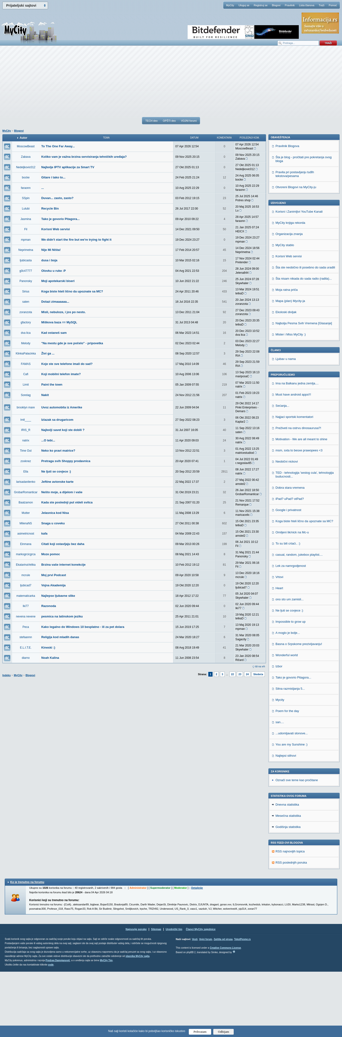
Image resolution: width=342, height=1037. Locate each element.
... (42, 188)
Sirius (25, 291)
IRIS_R (25, 430)
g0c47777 (25, 270)
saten (25, 301)
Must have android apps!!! (293, 460)
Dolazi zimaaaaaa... (55, 301)
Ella (25, 471)
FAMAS (26, 364)
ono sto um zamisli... (290, 664)
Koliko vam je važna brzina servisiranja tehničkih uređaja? (84, 156)
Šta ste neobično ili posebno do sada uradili (305, 333)
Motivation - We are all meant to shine (301, 504)
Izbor (279, 731)
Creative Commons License (225, 1013)
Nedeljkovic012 (25, 167)
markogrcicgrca (25, 554)
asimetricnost (25, 533)
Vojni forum (205, 1004)
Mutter (26, 513)
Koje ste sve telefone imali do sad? (67, 364)
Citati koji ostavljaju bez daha (62, 544)
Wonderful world (287, 720)
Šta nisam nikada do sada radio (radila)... (304, 344)
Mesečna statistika (288, 881)
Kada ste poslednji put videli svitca (67, 502)
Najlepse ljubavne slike (58, 595)
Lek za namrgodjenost (291, 631)
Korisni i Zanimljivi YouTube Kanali (299, 277)
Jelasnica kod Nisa (55, 513)
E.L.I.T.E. (26, 647)
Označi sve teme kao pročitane (297, 845)
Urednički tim (174, 994)
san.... (280, 787)
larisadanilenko (25, 481)
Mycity (280, 765)
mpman (25, 239)
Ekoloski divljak (286, 377)
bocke (25, 177)
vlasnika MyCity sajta (138, 1021)
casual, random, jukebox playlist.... (299, 620)
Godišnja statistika (288, 892)
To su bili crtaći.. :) (288, 609)
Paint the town (51, 384)
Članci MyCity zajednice (201, 994)
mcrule (25, 575)
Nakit (45, 395)
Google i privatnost (288, 575)
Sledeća (258, 674)
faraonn (26, 188)
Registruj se (260, 5)
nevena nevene (25, 616)
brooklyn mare (26, 407)
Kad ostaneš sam (54, 333)
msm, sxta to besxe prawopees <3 (299, 515)
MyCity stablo (285, 310)
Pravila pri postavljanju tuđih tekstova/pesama (295, 239)
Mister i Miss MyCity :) (291, 399)
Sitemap (156, 994)
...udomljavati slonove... (292, 798)
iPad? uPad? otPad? (290, 564)
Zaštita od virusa (223, 1004)
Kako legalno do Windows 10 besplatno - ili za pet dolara (82, 627)
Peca (26, 627)
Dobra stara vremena (290, 553)
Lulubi (25, 208)
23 (239, 674)
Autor (23, 137)
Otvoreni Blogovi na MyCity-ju (296, 252)
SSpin (25, 198)
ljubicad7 (25, 585)
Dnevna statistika (287, 870)
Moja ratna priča (287, 355)
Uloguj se (243, 5)
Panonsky (25, 281)
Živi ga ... (48, 353)
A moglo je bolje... (288, 698)
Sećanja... (282, 471)
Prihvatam (200, 1031)
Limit (26, 384)
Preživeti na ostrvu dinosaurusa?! (298, 493)
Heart (279, 653)
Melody (25, 343)
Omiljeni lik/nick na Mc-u (292, 597)
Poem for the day (287, 776)
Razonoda (48, 606)
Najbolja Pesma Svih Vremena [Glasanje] (304, 388)
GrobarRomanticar (26, 492)
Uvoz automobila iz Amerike (61, 407)
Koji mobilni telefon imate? (61, 374)
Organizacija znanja (289, 299)
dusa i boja (49, 260)
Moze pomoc (50, 554)
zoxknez (25, 461)
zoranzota (25, 312)
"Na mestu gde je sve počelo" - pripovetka (72, 343)
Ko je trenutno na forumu (27, 947)
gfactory (26, 322)
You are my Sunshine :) (292, 810)
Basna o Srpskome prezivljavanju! (299, 709)
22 (232, 674)
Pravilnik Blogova (287, 211)
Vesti (194, 1004)
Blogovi (276, 5)
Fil (25, 229)
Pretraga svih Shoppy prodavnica (65, 461)
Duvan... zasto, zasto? (57, 198)
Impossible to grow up (290, 687)
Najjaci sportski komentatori (294, 482)
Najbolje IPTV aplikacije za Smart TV (67, 167)
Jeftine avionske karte (57, 481)
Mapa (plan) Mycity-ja (290, 366)
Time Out (26, 450)
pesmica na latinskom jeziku (62, 616)
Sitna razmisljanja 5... (290, 754)
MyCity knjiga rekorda (290, 288)
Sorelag (26, 395)
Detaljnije (197, 953)
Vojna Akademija (53, 585)
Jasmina (25, 219)
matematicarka (25, 595)
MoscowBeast (26, 146)
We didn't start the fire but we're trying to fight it (76, 239)
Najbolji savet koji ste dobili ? (63, 430)
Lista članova (306, 5)
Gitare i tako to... (53, 177)
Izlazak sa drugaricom (57, 419)
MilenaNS (25, 523)
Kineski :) (48, 647)
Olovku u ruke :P (53, 270)
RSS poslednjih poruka (291, 928)
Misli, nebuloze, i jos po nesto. (63, 312)
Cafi (25, 374)
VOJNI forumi (189, 120)
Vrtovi (279, 642)
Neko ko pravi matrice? (58, 450)
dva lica (26, 333)
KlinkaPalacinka (26, 353)
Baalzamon (26, 502)
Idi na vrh (260, 666)
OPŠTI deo (169, 120)
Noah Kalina (50, 657)
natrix (25, 440)
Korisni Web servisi (55, 229)
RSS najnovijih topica (290, 916)
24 (247, 674)
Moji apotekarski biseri (58, 281)
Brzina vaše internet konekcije (63, 564)
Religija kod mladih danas (60, 637)
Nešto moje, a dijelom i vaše (61, 492)
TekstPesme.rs (242, 1004)
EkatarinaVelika (26, 564)
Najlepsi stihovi (286, 821)
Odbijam (223, 1031)
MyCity (230, 5)
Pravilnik (290, 5)
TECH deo (151, 120)
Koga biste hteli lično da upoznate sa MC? (72, 291)
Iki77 (26, 606)
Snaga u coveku (53, 523)
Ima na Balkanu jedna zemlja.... (297, 448)
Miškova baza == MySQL (59, 322)
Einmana (25, 544)
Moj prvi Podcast (53, 575)
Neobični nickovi (287, 527)
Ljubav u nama (286, 424)
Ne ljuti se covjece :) (56, 471)
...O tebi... (48, 440)
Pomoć (333, 5)
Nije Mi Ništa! (51, 250)
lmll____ (25, 419)
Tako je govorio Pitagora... (60, 219)
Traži (321, 5)
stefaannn (25, 637)
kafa (44, 533)
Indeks (6, 675)
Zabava (25, 156)
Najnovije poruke (136, 994)
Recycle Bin (50, 208)
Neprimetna (25, 250)
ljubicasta (26, 260)
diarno (26, 657)
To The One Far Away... (58, 146)
